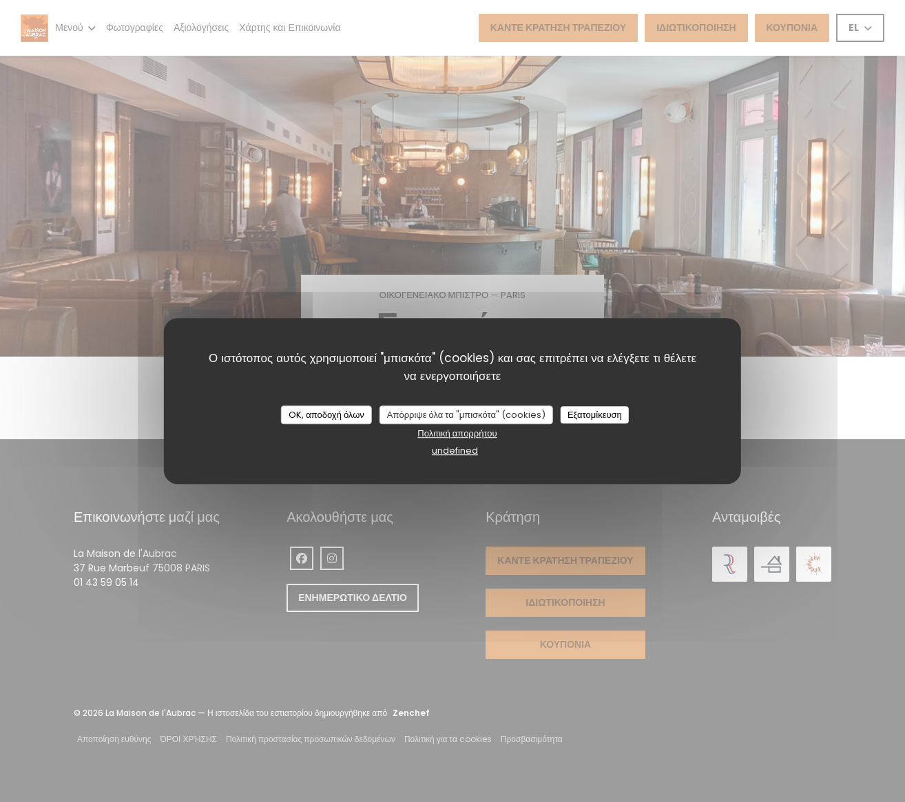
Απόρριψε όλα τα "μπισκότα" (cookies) (466, 414)
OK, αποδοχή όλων (326, 414)
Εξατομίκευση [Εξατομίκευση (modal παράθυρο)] (595, 414)
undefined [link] (455, 450)
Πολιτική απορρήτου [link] (457, 433)
